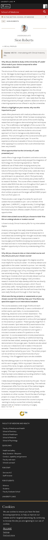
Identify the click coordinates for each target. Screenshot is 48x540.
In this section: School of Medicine (19, 17)
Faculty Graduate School (11, 491)
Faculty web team (9, 459)
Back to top (7, 407)
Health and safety (9, 450)
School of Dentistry (9, 431)
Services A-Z (7, 472)
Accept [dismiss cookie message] (7, 528)
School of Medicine (10, 12)
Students (6, 488)
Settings (6, 532)
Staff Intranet (7, 475)
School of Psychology (10, 440)
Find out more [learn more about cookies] (9, 535)
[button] (44, 12)
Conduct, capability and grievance (15, 456)
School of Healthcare (10, 434)
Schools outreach (9, 462)
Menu (7, 6)
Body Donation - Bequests (12, 453)
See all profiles (9, 46)
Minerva (6, 485)
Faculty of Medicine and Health (14, 428)
